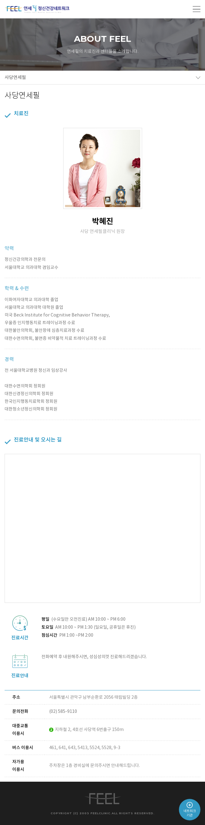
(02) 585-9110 (63, 711)
